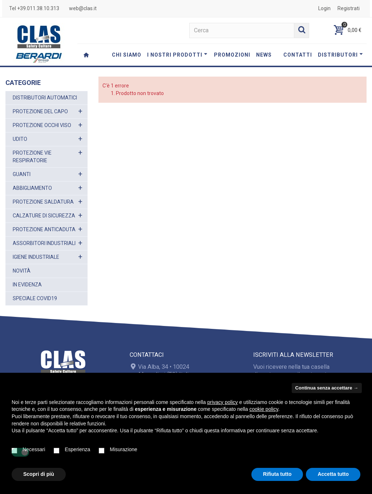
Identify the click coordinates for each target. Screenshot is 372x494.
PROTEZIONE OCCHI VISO (42, 125)
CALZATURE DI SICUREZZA (44, 216)
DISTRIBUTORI (340, 55)
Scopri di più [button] (38, 474)
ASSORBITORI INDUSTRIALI (44, 243)
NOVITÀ (22, 271)
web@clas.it (83, 8)
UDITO (20, 139)
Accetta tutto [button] (333, 474)
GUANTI (22, 174)
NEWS (264, 55)
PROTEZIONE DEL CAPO (40, 111)
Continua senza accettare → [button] (326, 388)
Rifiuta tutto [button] (277, 474)
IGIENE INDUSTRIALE (36, 257)
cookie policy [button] (264, 409)
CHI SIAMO (126, 55)
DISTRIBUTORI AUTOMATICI (45, 98)
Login (324, 8)
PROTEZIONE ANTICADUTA (44, 229)
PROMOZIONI (232, 55)
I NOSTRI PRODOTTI (177, 55)
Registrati (348, 8)
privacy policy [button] (222, 402)
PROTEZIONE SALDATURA (43, 202)
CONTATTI (297, 55)
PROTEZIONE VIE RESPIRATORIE (32, 156)
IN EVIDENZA (27, 284)
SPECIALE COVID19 (35, 298)
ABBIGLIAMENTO (32, 188)
